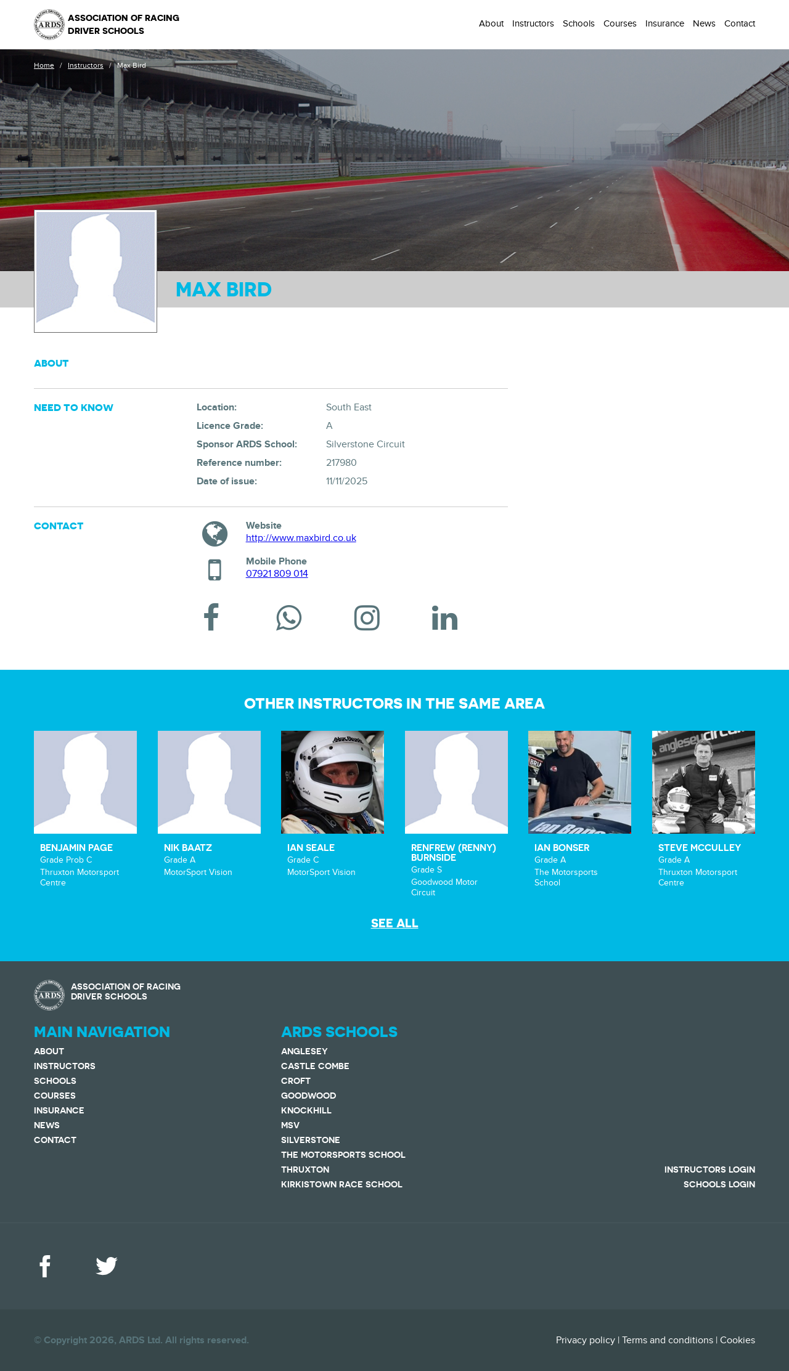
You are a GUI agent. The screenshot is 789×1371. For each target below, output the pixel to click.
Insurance (664, 23)
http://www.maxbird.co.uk (301, 538)
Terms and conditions (667, 1340)
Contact (739, 23)
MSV (290, 1125)
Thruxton (305, 1169)
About (491, 23)
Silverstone (310, 1140)
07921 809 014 (277, 574)
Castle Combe (315, 1066)
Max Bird (131, 65)
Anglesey (304, 1051)
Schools (579, 23)
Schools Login (719, 1184)
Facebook (45, 1266)
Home (44, 65)
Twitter (107, 1266)
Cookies (737, 1340)
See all (395, 923)
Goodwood (308, 1095)
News (704, 23)
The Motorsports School (343, 1155)
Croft (296, 1081)
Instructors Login (709, 1169)
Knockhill (306, 1110)
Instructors (533, 23)
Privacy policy (585, 1340)
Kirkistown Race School (342, 1184)
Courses (620, 23)
